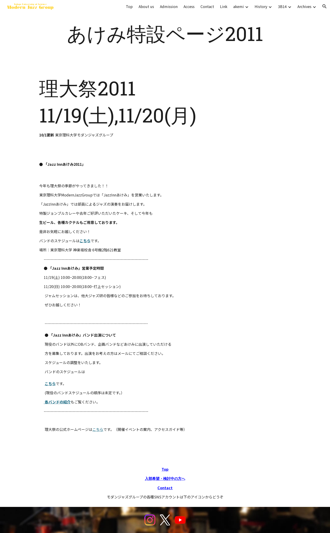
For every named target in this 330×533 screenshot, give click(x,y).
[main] (165, 33)
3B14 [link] (282, 6)
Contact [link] (207, 6)
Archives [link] (304, 6)
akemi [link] (238, 6)
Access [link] (189, 6)
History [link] (261, 6)
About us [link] (146, 6)
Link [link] (223, 6)
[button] (324, 6)
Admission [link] (169, 6)
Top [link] (129, 6)
